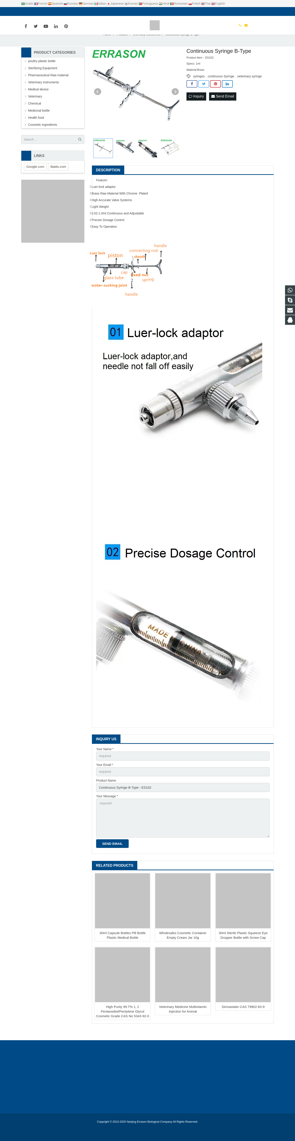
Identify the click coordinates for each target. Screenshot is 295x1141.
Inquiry (196, 108)
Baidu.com (58, 178)
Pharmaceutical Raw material (48, 87)
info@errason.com (43, 11)
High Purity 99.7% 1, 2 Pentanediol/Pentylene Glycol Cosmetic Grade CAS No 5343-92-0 (122, 1020)
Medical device (38, 101)
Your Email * (104, 776)
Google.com (35, 178)
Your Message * (107, 807)
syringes (199, 88)
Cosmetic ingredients (42, 136)
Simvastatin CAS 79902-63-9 (243, 1015)
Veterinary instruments (43, 94)
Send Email (222, 108)
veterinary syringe (249, 88)
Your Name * (105, 761)
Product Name (106, 791)
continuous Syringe (221, 88)
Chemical (34, 115)
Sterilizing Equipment (42, 80)
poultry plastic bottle (42, 73)
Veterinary (35, 108)
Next (175, 103)
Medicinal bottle (39, 122)
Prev (97, 103)
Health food (36, 129)
